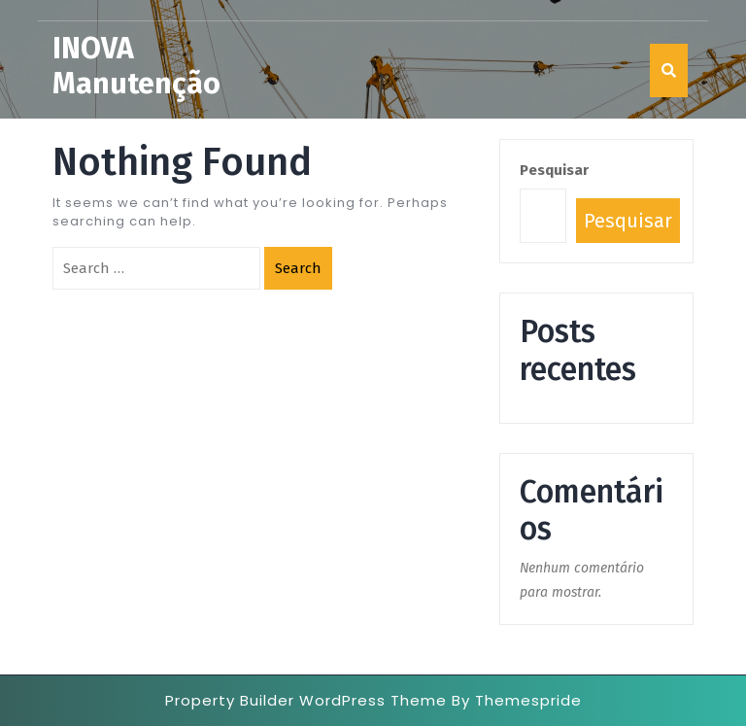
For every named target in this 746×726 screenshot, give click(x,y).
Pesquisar (554, 170)
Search (298, 268)
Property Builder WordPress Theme (306, 700)
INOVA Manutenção (136, 66)
